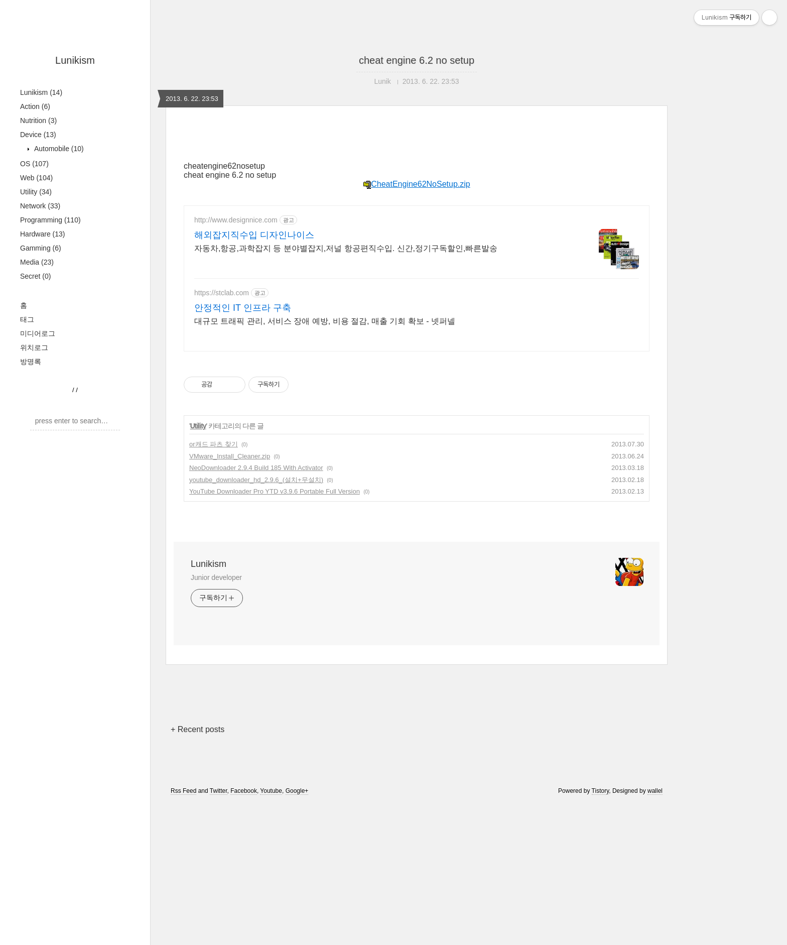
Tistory (600, 790)
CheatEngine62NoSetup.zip (416, 184)
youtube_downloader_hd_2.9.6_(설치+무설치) (256, 480)
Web (36, 178)
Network (40, 206)
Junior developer (216, 577)
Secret (35, 276)
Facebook (243, 790)
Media (37, 262)
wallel (655, 790)
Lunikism (75, 60)
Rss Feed (183, 790)
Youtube (271, 790)
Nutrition (38, 120)
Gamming (40, 248)
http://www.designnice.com (236, 220)
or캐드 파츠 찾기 (213, 444)
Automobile (58, 149)
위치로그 (34, 347)
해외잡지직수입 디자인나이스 (254, 235)
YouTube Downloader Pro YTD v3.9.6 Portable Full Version (274, 491)
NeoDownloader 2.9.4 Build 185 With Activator (256, 467)
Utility (36, 192)
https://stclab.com (221, 293)
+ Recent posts (197, 729)
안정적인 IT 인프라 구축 (242, 308)
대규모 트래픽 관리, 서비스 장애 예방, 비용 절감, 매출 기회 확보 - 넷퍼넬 (324, 321)
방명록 (30, 362)
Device (38, 135)
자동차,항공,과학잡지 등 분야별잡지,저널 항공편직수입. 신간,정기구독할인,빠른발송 (345, 248)
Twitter (218, 790)
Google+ (297, 790)
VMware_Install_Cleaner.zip (229, 456)
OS (34, 164)
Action (35, 106)
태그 (27, 319)
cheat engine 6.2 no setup (416, 60)
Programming (50, 220)
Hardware (42, 234)
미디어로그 (37, 333)
